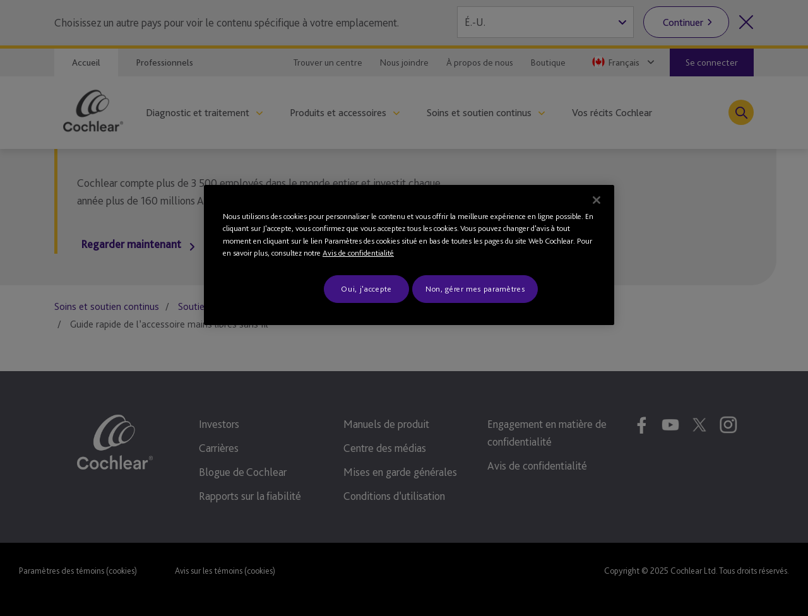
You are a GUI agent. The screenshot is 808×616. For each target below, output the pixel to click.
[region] (409, 255)
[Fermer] (596, 200)
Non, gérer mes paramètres (475, 288)
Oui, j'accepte (366, 288)
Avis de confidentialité (358, 253)
